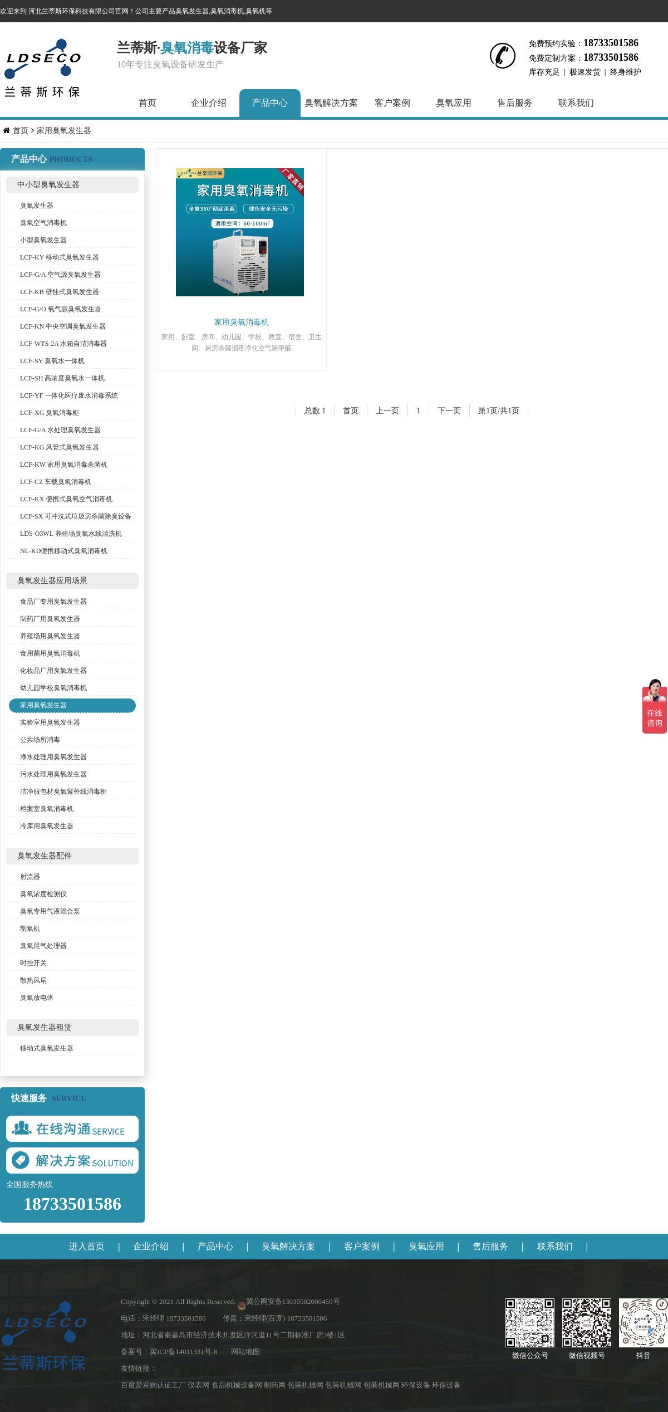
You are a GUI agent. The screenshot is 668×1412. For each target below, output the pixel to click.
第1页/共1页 (498, 411)
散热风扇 (33, 980)
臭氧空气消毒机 (43, 223)
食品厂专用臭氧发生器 (53, 601)
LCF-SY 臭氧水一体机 (52, 361)
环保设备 (416, 1385)
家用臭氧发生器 (64, 130)
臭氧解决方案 (331, 103)
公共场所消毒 (40, 740)
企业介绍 (209, 103)
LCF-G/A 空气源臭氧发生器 (60, 275)
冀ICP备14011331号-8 (184, 1351)
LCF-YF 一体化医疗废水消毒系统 (69, 395)
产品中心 (270, 103)
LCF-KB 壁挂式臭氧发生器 (59, 292)
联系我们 (576, 103)
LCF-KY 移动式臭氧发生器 (59, 257)
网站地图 (245, 1351)
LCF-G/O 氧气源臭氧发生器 (60, 309)
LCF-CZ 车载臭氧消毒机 (55, 482)
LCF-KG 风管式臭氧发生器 (59, 447)
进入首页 (87, 1246)
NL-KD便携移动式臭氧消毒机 (63, 551)
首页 (147, 103)
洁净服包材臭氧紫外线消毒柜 (63, 791)
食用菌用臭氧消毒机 (50, 653)
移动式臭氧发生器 (46, 1048)
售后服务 (515, 103)
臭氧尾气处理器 (43, 946)
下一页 (449, 411)
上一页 (387, 411)
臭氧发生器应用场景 (52, 580)
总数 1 (315, 411)
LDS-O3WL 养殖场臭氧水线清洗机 (71, 534)
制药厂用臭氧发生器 (50, 619)
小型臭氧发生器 (43, 240)
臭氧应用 (453, 103)
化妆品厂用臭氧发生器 (53, 671)
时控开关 (33, 963)
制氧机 (30, 928)
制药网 (275, 1385)
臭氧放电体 (36, 997)
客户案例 (392, 103)
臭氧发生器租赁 (44, 1027)
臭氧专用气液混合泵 (50, 911)
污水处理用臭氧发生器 (53, 774)
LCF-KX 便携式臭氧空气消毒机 (66, 499)
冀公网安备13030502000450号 (293, 1301)
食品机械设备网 (238, 1385)
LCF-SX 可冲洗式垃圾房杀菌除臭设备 (75, 516)
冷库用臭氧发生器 (46, 826)
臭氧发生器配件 (44, 856)
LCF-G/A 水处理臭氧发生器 (60, 430)
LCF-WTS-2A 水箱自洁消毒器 (63, 344)
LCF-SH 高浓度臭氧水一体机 (62, 378)
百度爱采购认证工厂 (154, 1385)
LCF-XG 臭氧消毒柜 (49, 413)
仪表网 (199, 1385)
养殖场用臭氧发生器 (50, 636)
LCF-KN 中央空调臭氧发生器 (63, 326)
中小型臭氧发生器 (48, 184)
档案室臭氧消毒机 (46, 809)
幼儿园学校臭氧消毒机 (53, 688)
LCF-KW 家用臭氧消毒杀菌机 (63, 464)
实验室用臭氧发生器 (50, 722)
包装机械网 (306, 1385)
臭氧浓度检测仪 (43, 894)
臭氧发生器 (36, 205)
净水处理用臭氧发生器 (53, 757)
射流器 (30, 877)
